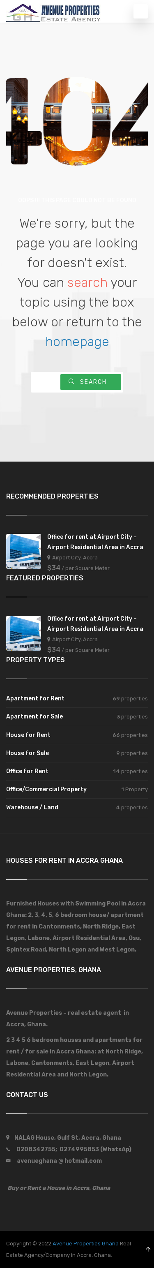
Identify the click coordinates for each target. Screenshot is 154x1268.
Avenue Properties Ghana (86, 1243)
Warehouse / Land (32, 807)
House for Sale (27, 753)
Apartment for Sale (34, 716)
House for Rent (28, 735)
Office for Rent (27, 771)
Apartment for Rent (35, 698)
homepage (77, 341)
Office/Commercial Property (46, 789)
